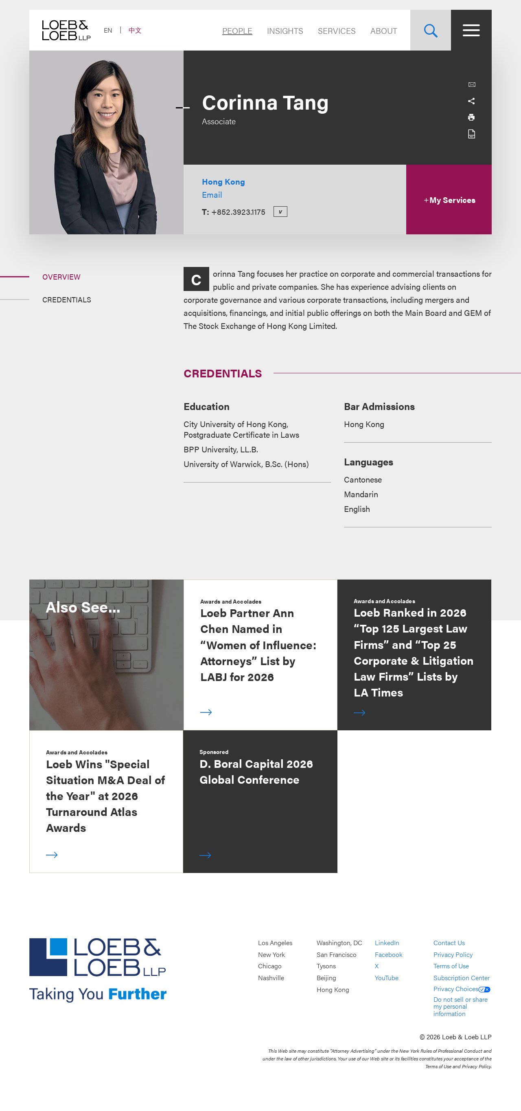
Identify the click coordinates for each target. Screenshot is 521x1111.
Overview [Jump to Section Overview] (61, 276)
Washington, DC (339, 943)
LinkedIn (387, 943)
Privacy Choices (461, 988)
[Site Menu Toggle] (471, 30)
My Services (449, 199)
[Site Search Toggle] (430, 30)
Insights (285, 30)
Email (212, 194)
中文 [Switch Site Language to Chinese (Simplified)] (135, 30)
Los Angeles (275, 943)
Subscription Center (461, 977)
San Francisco (337, 954)
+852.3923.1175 (238, 211)
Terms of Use (451, 966)
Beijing (326, 977)
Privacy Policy (453, 954)
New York (271, 954)
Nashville (271, 977)
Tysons (326, 966)
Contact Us (449, 943)
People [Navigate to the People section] (237, 30)
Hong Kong (223, 181)
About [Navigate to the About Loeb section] (383, 30)
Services (337, 30)
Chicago (270, 966)
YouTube (386, 977)
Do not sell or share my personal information (460, 1006)
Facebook (389, 954)
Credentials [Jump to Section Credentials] (66, 299)
